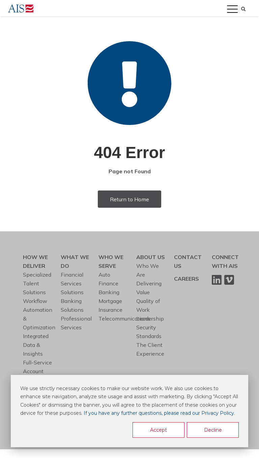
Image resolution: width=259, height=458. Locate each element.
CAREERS (186, 278)
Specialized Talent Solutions (37, 283)
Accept (158, 430)
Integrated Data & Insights (36, 345)
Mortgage (110, 301)
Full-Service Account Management (39, 371)
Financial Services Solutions (72, 283)
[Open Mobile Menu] (232, 9)
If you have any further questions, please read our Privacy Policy (159, 413)
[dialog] (129, 411)
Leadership (150, 318)
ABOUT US (150, 257)
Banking (108, 292)
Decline (213, 430)
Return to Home (129, 199)
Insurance (110, 309)
